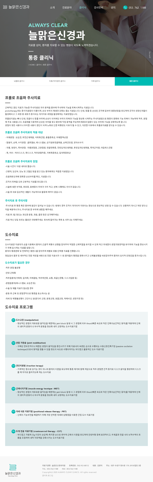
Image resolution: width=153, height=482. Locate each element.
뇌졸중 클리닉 (19, 81)
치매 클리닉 (95, 81)
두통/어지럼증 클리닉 (57, 81)
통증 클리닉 (133, 81)
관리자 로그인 (47, 476)
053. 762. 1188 (137, 8)
